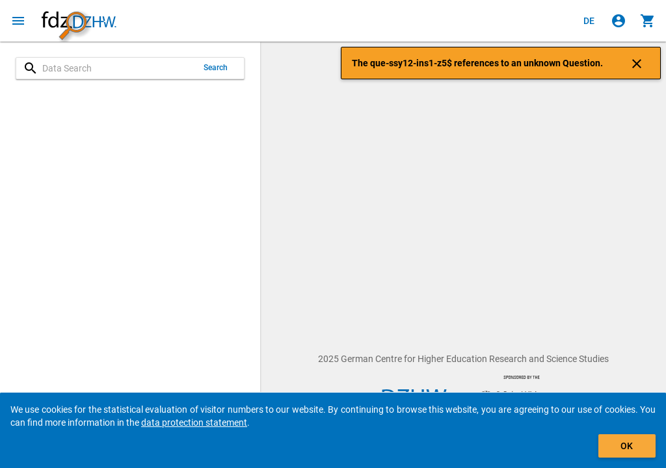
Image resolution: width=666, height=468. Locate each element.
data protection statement (194, 422)
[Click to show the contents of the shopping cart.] (648, 21)
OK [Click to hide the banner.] (626, 446)
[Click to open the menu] (18, 21)
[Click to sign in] (619, 21)
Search (216, 67)
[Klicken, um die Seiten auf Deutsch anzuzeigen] (589, 21)
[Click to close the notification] (637, 63)
